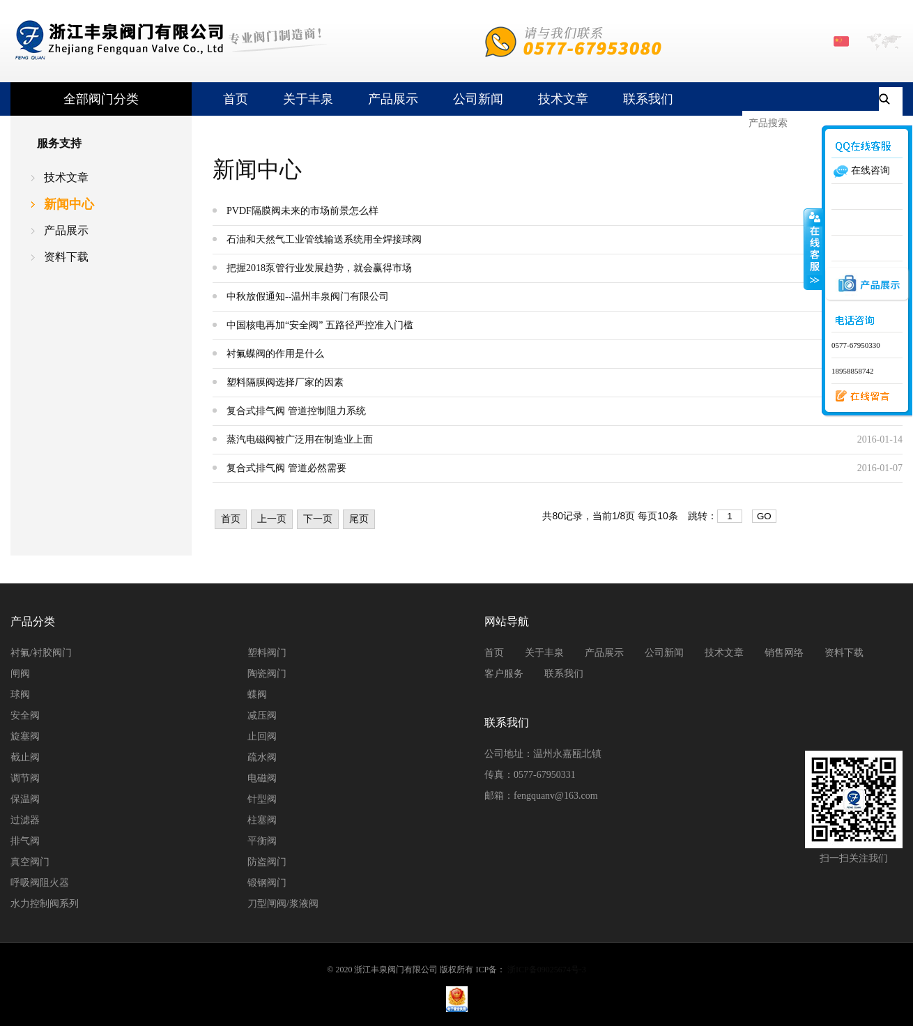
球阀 (20, 694)
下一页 (317, 518)
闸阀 (20, 673)
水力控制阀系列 (44, 903)
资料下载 (66, 257)
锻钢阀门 (266, 883)
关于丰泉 (308, 99)
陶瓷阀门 (266, 673)
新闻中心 (69, 204)
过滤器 (25, 820)
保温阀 (25, 799)
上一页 (271, 518)
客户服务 (503, 673)
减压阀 (262, 715)
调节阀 (25, 778)
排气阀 (25, 841)
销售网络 (784, 653)
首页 (235, 99)
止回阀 (262, 736)
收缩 (813, 249)
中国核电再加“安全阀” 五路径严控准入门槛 (320, 325)
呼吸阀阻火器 (39, 883)
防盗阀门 (266, 862)
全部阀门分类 (101, 99)
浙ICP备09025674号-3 (546, 969)
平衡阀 (262, 841)
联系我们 (648, 99)
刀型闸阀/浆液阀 (283, 903)
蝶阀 (257, 694)
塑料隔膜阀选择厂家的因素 (285, 382)
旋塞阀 (25, 736)
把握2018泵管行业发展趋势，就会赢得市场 (319, 268)
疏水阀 (262, 757)
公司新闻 (478, 99)
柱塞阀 (262, 820)
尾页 (359, 518)
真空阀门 (29, 862)
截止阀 (25, 757)
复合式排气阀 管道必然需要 (286, 468)
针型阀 (262, 799)
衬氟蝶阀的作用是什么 (275, 354)
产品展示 (393, 99)
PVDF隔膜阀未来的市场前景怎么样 (302, 211)
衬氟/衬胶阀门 (41, 653)
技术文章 (563, 99)
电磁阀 (262, 778)
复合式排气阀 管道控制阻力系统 (296, 411)
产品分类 (32, 621)
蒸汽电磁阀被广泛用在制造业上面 (300, 439)
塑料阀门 (266, 653)
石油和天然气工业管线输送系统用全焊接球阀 (324, 239)
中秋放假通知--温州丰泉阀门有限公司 (308, 296)
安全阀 (25, 715)
